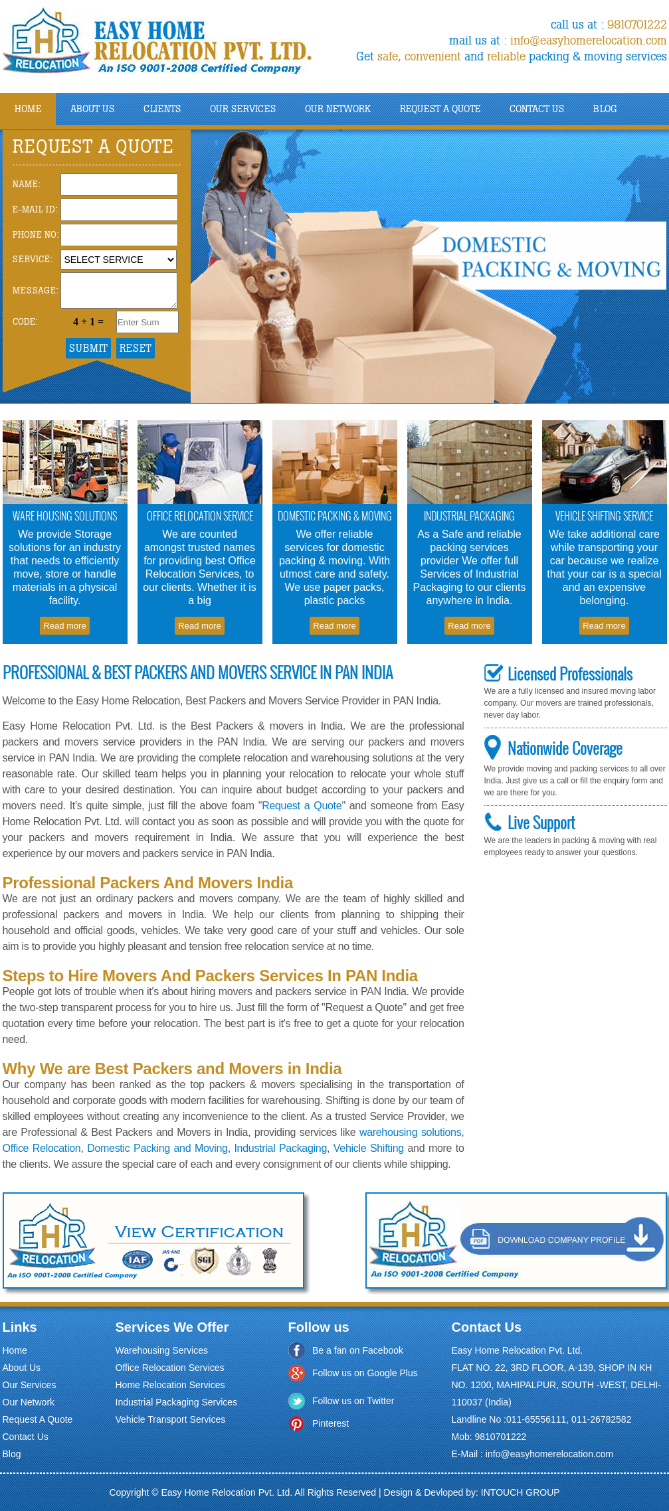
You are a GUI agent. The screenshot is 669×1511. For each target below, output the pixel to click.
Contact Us (537, 109)
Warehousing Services (162, 1350)
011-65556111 (536, 1419)
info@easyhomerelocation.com (588, 40)
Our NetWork (338, 109)
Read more (64, 626)
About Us (22, 1367)
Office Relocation (42, 1148)
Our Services (243, 109)
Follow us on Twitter (353, 1400)
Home (28, 109)
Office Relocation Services (170, 1367)
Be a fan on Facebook (357, 1350)
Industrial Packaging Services (177, 1402)
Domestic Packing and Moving (157, 1148)
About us (92, 109)
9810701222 (637, 24)
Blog (605, 109)
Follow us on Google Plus (365, 1373)
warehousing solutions (410, 1132)
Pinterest (330, 1423)
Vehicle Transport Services (171, 1419)
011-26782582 (601, 1419)
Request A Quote (440, 109)
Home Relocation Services (170, 1385)
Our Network (29, 1402)
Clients (162, 109)
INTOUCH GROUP (520, 1492)
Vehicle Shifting (369, 1148)
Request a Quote (301, 805)
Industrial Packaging (280, 1148)
